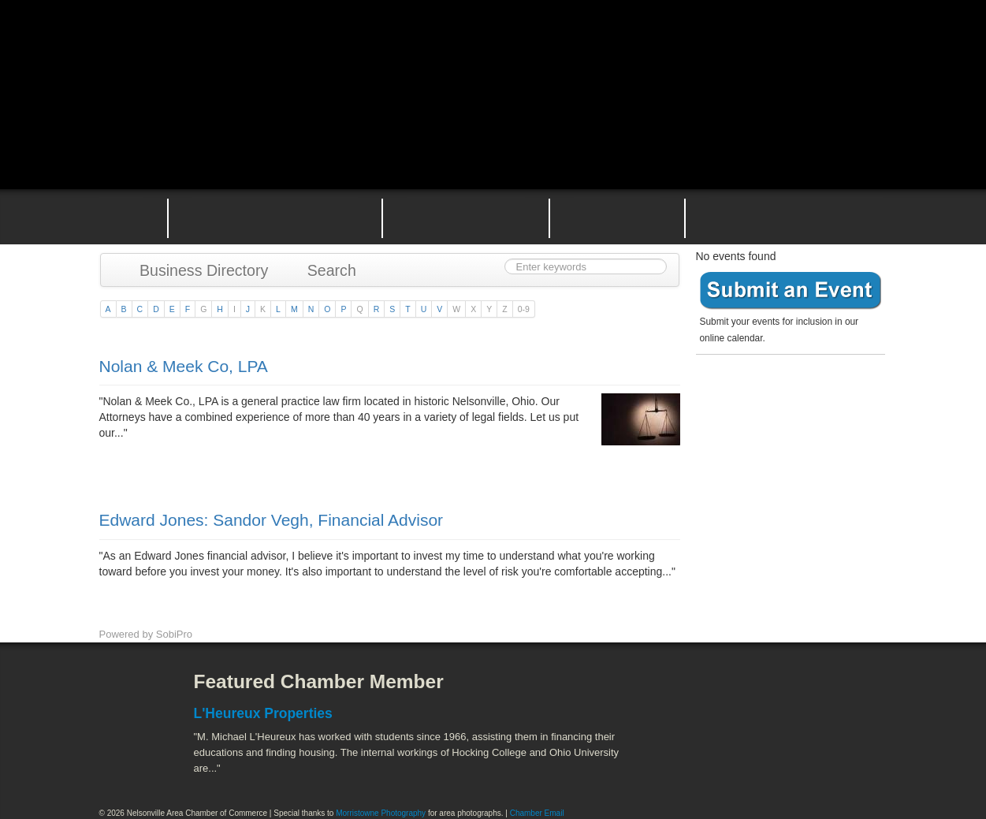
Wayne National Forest (760, 764)
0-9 (524, 309)
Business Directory (197, 270)
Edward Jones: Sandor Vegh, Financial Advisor (271, 520)
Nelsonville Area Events (466, 216)
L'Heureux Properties (263, 713)
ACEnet (826, 693)
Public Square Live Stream (820, 49)
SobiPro (174, 634)
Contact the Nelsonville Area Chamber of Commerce (796, 216)
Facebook (126, 693)
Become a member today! (786, 398)
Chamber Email (537, 813)
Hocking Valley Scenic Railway (845, 764)
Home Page (121, 216)
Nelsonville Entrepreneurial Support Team (617, 216)
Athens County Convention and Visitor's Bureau (696, 693)
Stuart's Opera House (675, 764)
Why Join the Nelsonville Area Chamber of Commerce (275, 216)
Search (324, 270)
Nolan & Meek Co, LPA (183, 366)
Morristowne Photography (381, 813)
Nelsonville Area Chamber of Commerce (284, 46)
